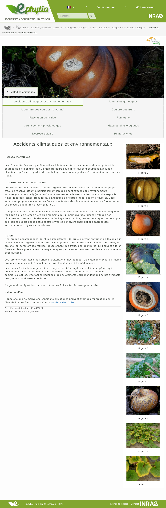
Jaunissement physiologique (42, 125)
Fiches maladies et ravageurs (105, 27)
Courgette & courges (76, 27)
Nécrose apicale (42, 133)
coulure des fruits (63, 302)
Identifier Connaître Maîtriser (27, 19)
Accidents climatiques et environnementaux (42, 101)
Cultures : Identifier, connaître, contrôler (38, 27)
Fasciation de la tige (42, 117)
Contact (135, 503)
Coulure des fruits (123, 109)
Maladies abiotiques (135, 27)
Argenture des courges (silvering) (43, 109)
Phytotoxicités (123, 133)
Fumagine (123, 117)
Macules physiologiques (123, 125)
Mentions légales (119, 503)
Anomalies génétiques (123, 101)
